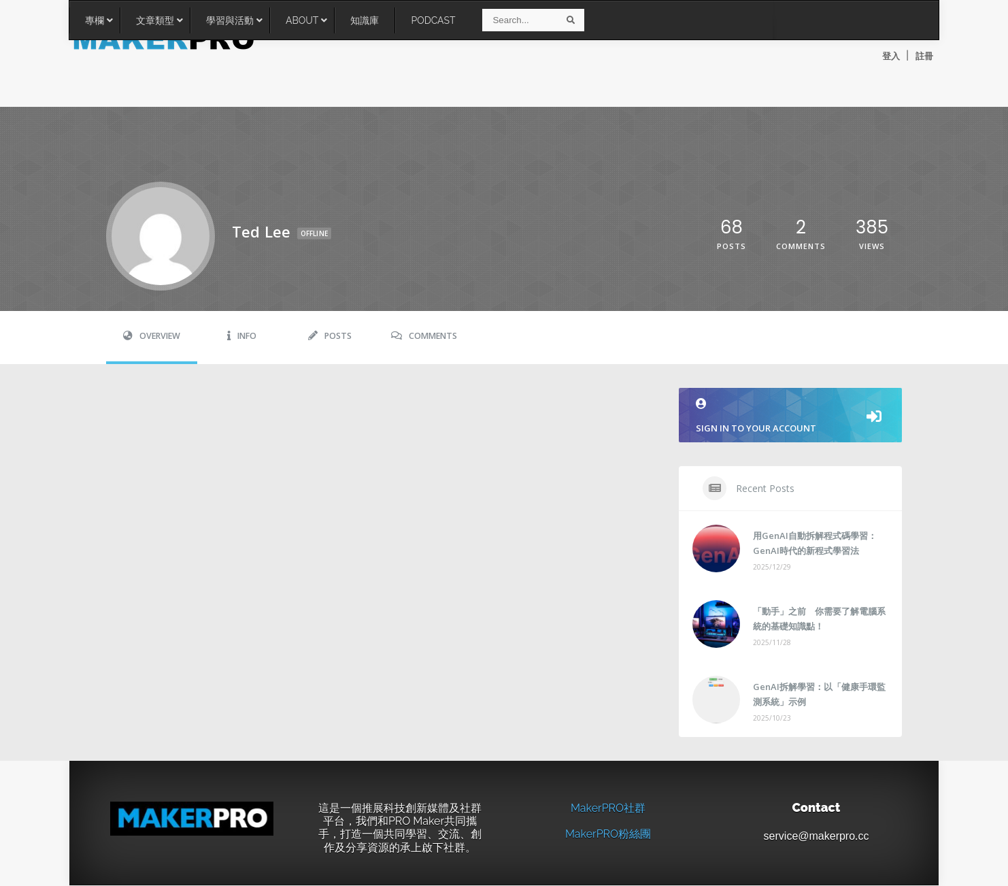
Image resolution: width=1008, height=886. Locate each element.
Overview (151, 336)
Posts (330, 336)
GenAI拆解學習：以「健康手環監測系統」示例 (819, 694)
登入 (891, 56)
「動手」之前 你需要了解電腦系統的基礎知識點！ (819, 619)
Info (241, 336)
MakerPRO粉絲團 (608, 835)
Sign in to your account (790, 417)
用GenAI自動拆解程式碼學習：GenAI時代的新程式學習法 (815, 543)
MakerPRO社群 (608, 808)
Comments (424, 336)
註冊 (924, 56)
